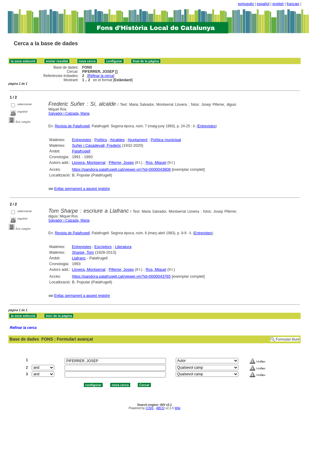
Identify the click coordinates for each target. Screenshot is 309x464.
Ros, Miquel (156, 162)
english (278, 4)
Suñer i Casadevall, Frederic (96, 145)
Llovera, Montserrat (88, 162)
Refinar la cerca (100, 76)
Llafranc (79, 258)
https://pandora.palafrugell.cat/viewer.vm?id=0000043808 (121, 169)
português (246, 4)
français (293, 4)
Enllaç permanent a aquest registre (82, 189)
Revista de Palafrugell (72, 126)
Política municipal (166, 139)
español (263, 4)
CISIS (150, 408)
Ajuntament (138, 139)
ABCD (160, 408)
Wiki (177, 408)
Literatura (123, 246)
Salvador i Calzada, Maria (69, 113)
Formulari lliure (287, 339)
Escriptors (103, 246)
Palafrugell (81, 151)
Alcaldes (117, 139)
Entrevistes (207, 126)
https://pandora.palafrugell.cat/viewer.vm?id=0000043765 (121, 276)
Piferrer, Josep (121, 162)
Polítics (100, 139)
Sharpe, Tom (83, 252)
